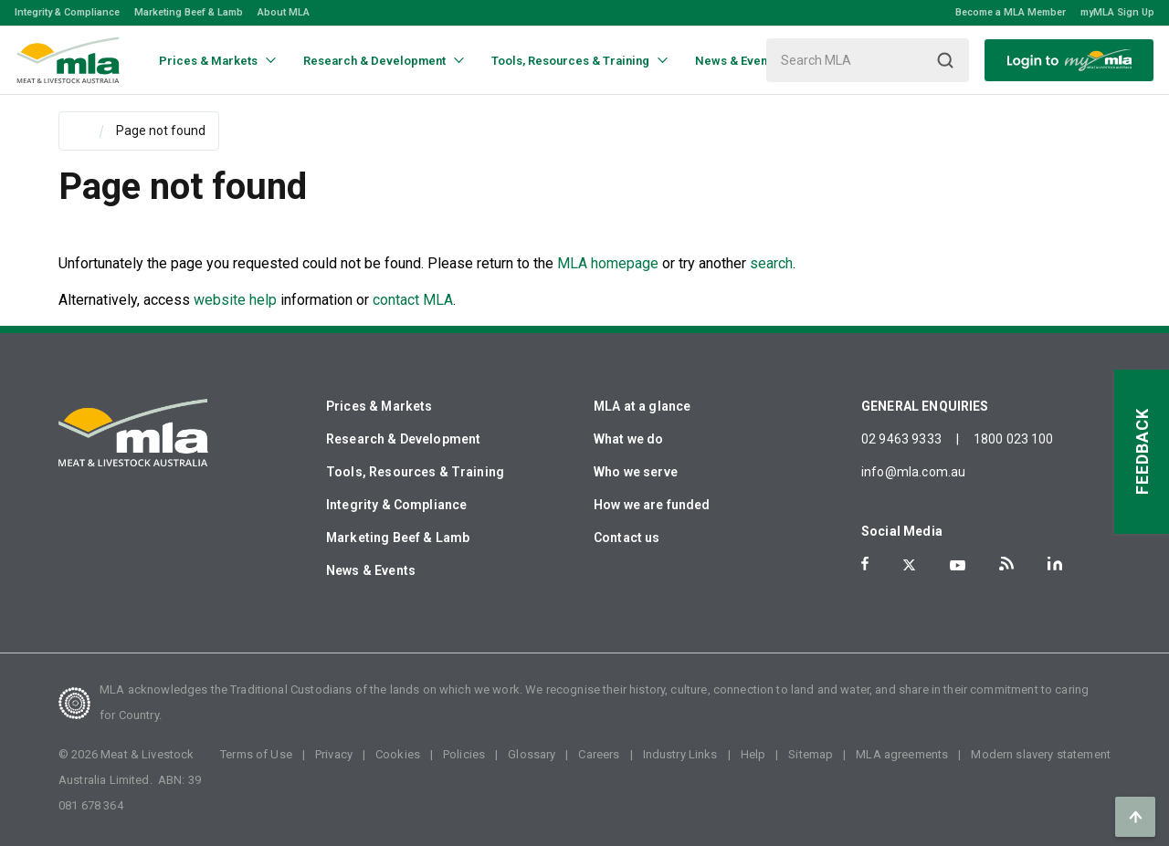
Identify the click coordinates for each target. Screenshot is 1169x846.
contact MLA (413, 299)
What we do (629, 439)
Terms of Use (256, 754)
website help (235, 299)
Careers (598, 754)
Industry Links (680, 754)
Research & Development (403, 439)
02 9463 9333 (901, 439)
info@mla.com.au (913, 472)
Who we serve (636, 472)
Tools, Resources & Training (415, 472)
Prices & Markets (379, 406)
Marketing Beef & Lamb (188, 12)
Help (753, 754)
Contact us (627, 537)
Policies (464, 754)
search (771, 263)
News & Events (371, 570)
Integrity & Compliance (67, 12)
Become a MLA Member (1010, 12)
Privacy (334, 754)
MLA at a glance (642, 406)
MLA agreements (902, 754)
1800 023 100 (1014, 439)
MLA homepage (609, 263)
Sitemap (810, 754)
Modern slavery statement (1041, 754)
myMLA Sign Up (1117, 12)
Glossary (531, 754)
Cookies (397, 754)
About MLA (284, 12)
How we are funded (652, 504)
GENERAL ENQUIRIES (925, 406)
